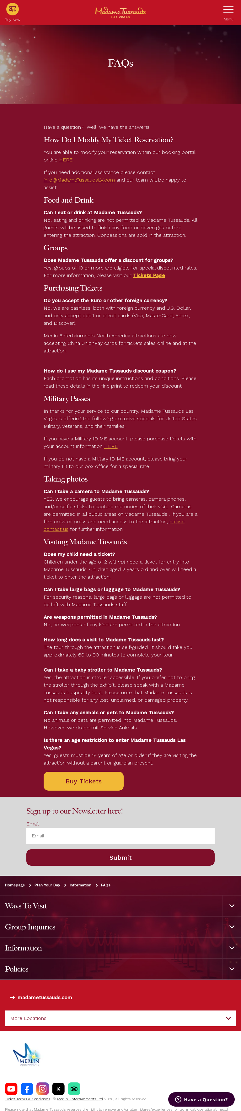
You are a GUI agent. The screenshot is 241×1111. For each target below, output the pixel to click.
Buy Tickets (84, 781)
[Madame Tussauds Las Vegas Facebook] (27, 1088)
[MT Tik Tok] (74, 1088)
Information (80, 885)
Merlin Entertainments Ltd (80, 1099)
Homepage (15, 885)
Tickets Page (149, 275)
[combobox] (120, 1018)
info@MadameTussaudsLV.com (79, 180)
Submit (121, 857)
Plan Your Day (47, 885)
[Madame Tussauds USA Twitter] (58, 1088)
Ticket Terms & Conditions (27, 1099)
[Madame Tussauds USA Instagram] (42, 1088)
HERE (65, 160)
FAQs (105, 885)
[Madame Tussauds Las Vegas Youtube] (11, 1088)
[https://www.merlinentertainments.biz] (27, 1053)
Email (32, 824)
